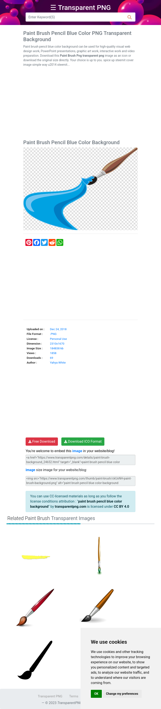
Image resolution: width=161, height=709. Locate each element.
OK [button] (96, 693)
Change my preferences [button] (122, 693)
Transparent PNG (50, 696)
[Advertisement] (80, 104)
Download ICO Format (83, 441)
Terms (73, 696)
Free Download (41, 441)
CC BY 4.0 (121, 506)
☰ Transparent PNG (80, 7)
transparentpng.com (70, 506)
